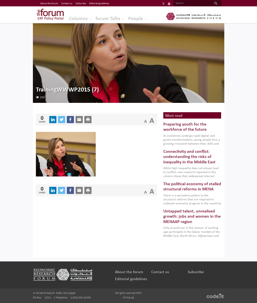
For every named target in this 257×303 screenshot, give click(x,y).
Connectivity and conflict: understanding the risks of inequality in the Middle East (189, 157)
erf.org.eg (128, 297)
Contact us (160, 272)
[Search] (191, 3)
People (135, 18)
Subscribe (196, 272)
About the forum (129, 272)
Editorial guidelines (131, 279)
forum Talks (108, 18)
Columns (78, 18)
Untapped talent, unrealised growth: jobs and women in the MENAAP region (192, 216)
